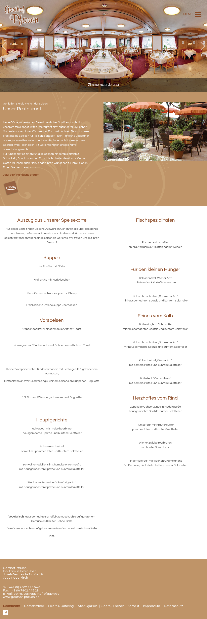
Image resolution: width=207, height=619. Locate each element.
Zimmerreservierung (103, 85)
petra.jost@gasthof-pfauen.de (36, 593)
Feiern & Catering (61, 606)
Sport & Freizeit (112, 606)
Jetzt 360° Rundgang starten (21, 174)
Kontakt (133, 606)
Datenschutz (173, 606)
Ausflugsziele (87, 606)
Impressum (151, 606)
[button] (4, 46)
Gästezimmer (34, 606)
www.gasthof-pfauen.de (21, 597)
